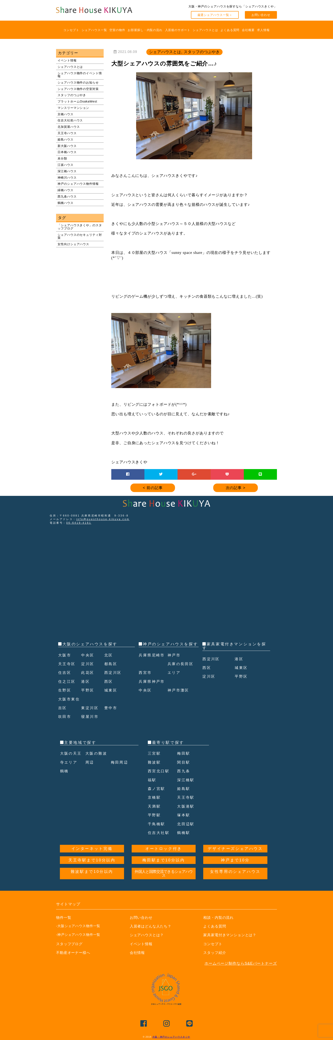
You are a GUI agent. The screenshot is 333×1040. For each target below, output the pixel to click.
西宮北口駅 (159, 771)
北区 (108, 655)
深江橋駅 (186, 780)
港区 (85, 681)
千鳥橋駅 (157, 824)
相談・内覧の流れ (219, 917)
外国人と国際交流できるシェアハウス (164, 873)
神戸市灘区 (179, 699)
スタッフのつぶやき (72, 95)
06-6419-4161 (78, 522)
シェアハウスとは (205, 30)
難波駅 (155, 762)
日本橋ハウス (67, 152)
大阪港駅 (186, 806)
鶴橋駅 (184, 833)
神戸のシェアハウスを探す (170, 644)
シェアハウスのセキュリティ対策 (80, 236)
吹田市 (65, 716)
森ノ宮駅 (157, 789)
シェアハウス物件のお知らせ (78, 82)
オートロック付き (163, 849)
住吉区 (65, 672)
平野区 (88, 690)
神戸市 (174, 664)
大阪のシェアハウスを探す (89, 644)
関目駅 (184, 762)
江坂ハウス (65, 164)
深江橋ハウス (67, 171)
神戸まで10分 (235, 860)
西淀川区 (113, 672)
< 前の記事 (153, 488)
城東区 (111, 690)
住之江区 (67, 681)
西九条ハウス (67, 196)
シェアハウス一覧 (94, 30)
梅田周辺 (120, 762)
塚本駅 (184, 815)
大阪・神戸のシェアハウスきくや (171, 1037)
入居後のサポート (177, 30)
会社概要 (248, 30)
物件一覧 (64, 917)
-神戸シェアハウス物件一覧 (78, 934)
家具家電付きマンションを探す (234, 646)
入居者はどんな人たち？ (152, 926)
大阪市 (65, 655)
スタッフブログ (70, 944)
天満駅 (155, 806)
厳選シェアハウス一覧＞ (215, 15)
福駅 (152, 780)
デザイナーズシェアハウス (235, 849)
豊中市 (111, 708)
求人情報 (263, 30)
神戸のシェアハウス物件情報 (78, 183)
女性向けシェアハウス (73, 244)
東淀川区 (90, 708)
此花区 (88, 672)
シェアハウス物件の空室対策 (78, 89)
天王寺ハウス (67, 133)
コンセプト (71, 30)
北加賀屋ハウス (69, 126)
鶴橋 (64, 771)
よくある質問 (229, 30)
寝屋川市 (90, 716)
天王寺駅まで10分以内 (92, 860)
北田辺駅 (186, 824)
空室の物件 (117, 30)
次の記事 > (236, 488)
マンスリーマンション (73, 108)
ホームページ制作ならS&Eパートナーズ (241, 963)
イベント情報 (67, 60)
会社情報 (138, 952)
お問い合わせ (260, 15)
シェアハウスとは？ (148, 935)
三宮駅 (155, 753)
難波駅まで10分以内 (92, 871)
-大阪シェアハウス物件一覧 (78, 926)
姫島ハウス (65, 139)
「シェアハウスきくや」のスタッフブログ (80, 226)
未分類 (62, 158)
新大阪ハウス (67, 146)
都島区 (111, 664)
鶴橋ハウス (65, 203)
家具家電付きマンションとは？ (231, 935)
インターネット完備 (92, 849)
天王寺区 (67, 664)
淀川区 (88, 664)
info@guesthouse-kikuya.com (103, 519)
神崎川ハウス (67, 177)
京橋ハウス (65, 114)
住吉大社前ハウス (70, 120)
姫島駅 (184, 789)
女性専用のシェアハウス (235, 871)
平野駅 (155, 815)
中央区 (88, 655)
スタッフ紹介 (215, 952)
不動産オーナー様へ (74, 952)
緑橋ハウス (65, 190)
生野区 (65, 690)
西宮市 (145, 681)
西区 (108, 681)
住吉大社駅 (159, 833)
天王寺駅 (186, 797)
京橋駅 (155, 797)
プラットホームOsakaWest (77, 101)
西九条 (184, 771)
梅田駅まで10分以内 (163, 860)
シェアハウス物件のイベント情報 (80, 74)
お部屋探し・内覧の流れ (145, 30)
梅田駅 (184, 753)
